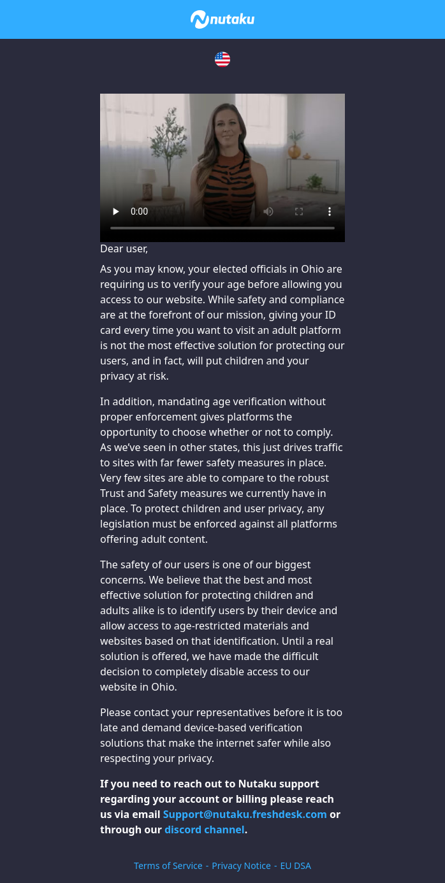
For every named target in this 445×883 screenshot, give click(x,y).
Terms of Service (168, 865)
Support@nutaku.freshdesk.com (245, 814)
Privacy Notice (241, 865)
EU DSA (295, 865)
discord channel (204, 829)
